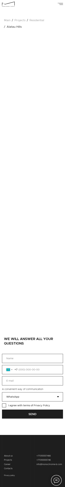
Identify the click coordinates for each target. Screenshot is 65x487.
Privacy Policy (42, 405)
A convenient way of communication (22, 389)
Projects (8, 460)
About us (8, 456)
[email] (32, 380)
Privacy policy (9, 475)
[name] (32, 358)
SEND (32, 414)
